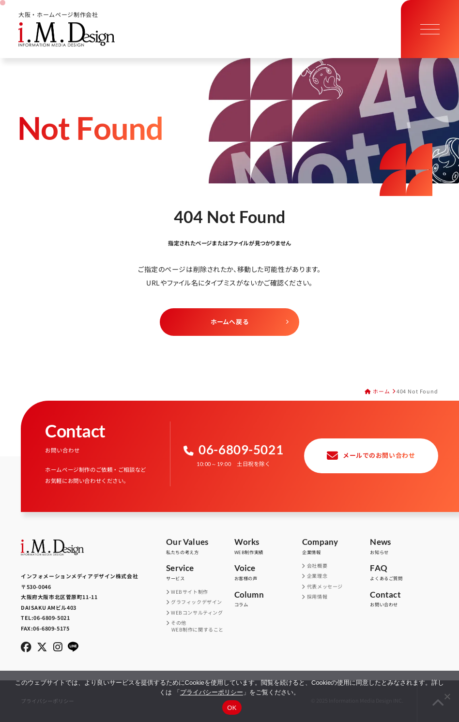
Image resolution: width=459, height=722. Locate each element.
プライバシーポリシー (211, 692)
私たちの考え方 (200, 547)
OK (231, 707)
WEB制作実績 (268, 547)
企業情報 (336, 547)
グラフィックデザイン (196, 602)
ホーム (381, 391)
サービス (200, 573)
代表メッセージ (325, 586)
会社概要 (317, 565)
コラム (268, 599)
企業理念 (317, 575)
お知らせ (404, 547)
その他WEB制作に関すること (197, 626)
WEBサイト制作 (189, 591)
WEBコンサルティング (197, 612)
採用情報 (317, 596)
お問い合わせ (404, 599)
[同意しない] (447, 696)
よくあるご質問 (404, 573)
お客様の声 (268, 573)
